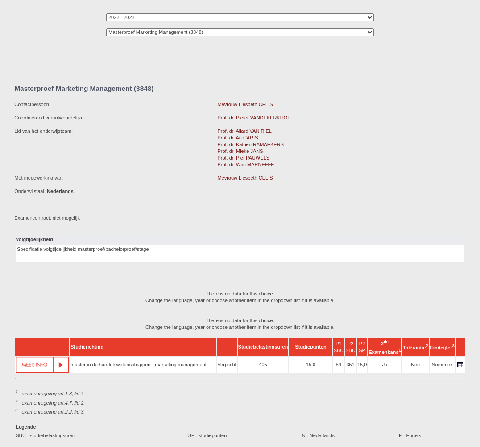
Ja (385, 364)
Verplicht (226, 364)
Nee (415, 364)
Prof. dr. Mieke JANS (240, 151)
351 (350, 364)
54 (338, 364)
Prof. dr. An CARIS (237, 137)
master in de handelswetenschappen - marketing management (138, 364)
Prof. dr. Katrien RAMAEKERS (250, 144)
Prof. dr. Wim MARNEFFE (245, 164)
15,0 (310, 364)
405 (263, 364)
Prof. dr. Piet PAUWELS (243, 157)
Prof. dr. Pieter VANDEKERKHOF (253, 117)
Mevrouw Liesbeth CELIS (245, 104)
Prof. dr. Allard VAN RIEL (244, 131)
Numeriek (442, 364)
